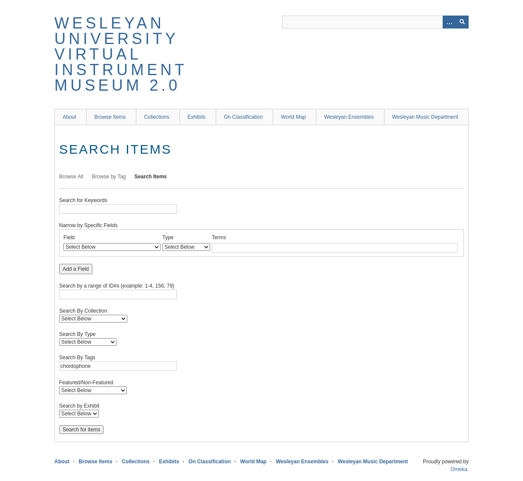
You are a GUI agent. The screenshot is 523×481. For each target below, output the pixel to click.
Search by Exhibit (79, 406)
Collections (157, 117)
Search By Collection (83, 311)
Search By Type (77, 334)
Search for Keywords (83, 200)
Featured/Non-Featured (86, 383)
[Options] (449, 22)
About (69, 117)
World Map (293, 117)
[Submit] (462, 22)
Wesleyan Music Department (425, 117)
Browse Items (110, 117)
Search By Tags (77, 357)
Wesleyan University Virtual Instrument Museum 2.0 (120, 54)
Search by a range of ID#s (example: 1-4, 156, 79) (116, 286)
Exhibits (197, 117)
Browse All (71, 177)
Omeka (459, 469)
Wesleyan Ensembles (349, 117)
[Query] (375, 22)
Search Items (151, 177)
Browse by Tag (109, 177)
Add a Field (76, 269)
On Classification (243, 117)
